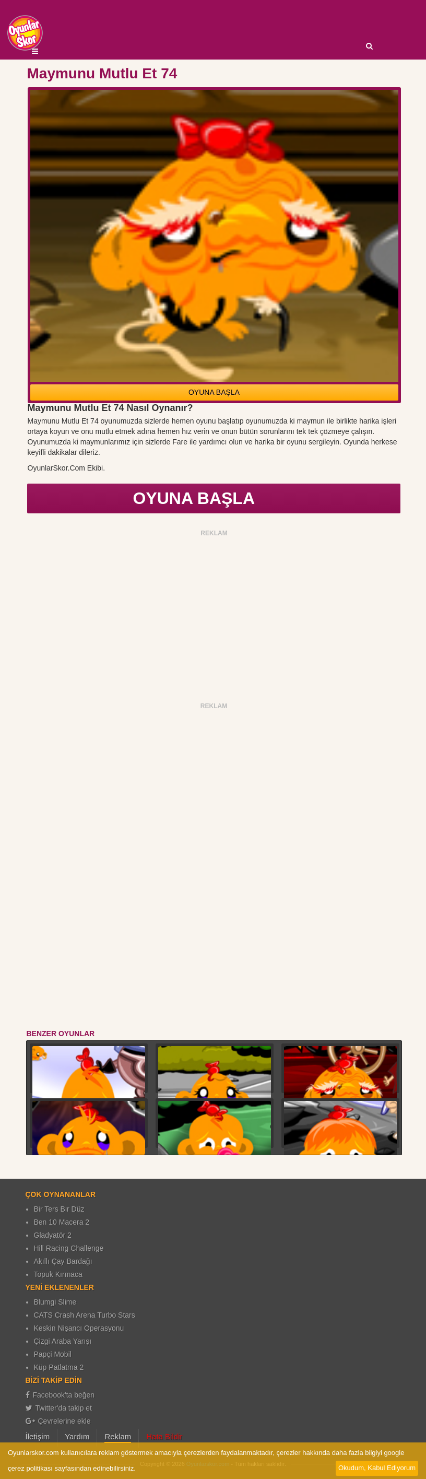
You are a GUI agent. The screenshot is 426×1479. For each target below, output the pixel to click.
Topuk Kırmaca (58, 1274)
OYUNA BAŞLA (214, 392)
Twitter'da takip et (59, 1408)
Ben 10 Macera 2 (62, 1222)
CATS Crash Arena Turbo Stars (84, 1315)
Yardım (77, 1436)
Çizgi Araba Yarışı (63, 1341)
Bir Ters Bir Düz (59, 1209)
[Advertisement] (214, 613)
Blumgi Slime (55, 1302)
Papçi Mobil (53, 1354)
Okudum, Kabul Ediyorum (377, 1468)
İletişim (38, 1436)
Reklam (117, 1436)
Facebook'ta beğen (60, 1395)
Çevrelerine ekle (58, 1421)
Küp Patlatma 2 (59, 1367)
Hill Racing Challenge (69, 1248)
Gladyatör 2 (53, 1235)
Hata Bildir (164, 1436)
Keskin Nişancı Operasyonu (79, 1328)
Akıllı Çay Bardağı (63, 1261)
